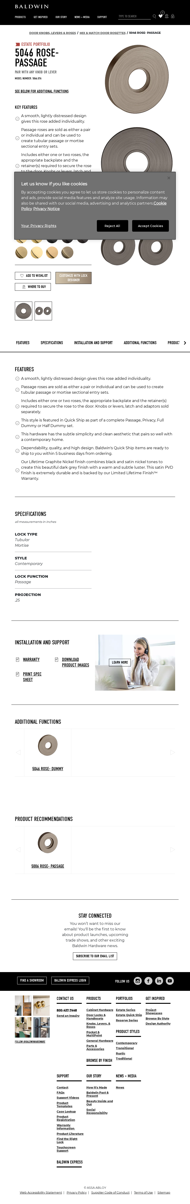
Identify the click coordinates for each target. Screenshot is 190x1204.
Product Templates (64, 1104)
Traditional (124, 1058)
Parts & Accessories (95, 1047)
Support (102, 17)
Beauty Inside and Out (99, 1102)
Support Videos (68, 1097)
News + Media (82, 17)
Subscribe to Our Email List (95, 956)
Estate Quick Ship (129, 1015)
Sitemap (163, 1192)
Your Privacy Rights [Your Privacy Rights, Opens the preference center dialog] (38, 226)
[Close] (168, 178)
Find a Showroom (32, 980)
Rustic (120, 1053)
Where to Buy (34, 287)
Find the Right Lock (67, 1140)
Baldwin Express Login (70, 980)
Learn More (120, 662)
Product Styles (128, 1031)
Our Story (61, 17)
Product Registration (66, 1118)
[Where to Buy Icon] (166, 16)
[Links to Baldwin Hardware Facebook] (148, 981)
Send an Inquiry (68, 1015)
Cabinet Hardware (99, 1010)
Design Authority (158, 1023)
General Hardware (99, 1040)
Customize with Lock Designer (73, 278)
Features (22, 342)
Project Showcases (154, 1011)
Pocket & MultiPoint (94, 1033)
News (120, 1087)
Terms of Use (143, 1192)
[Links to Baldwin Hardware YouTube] (170, 981)
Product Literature (70, 1133)
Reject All (112, 226)
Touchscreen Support (66, 1149)
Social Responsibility (97, 1111)
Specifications (52, 342)
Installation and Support (93, 342)
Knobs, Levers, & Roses (98, 1025)
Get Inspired (41, 17)
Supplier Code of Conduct (110, 1192)
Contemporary (126, 1043)
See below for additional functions (42, 91)
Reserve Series (127, 1020)
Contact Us (65, 998)
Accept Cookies (150, 226)
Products (20, 17)
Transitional (125, 1048)
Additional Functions (140, 342)
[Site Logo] (95, 8)
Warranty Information (66, 1126)
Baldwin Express (70, 1162)
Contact (62, 1087)
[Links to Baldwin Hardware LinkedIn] (159, 981)
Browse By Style (157, 1018)
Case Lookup (66, 1111)
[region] (95, 206)
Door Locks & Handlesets (96, 1016)
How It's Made (96, 1087)
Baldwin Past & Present (97, 1094)
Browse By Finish (99, 1060)
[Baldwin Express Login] (172, 16)
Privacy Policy (77, 1192)
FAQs (61, 1092)
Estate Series (125, 1010)
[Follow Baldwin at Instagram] (32, 1041)
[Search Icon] (154, 16)
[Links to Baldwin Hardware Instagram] (138, 981)
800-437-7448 (67, 1010)
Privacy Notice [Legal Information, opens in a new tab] (46, 209)
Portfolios (124, 998)
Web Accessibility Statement (41, 1192)
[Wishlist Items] (160, 16)
